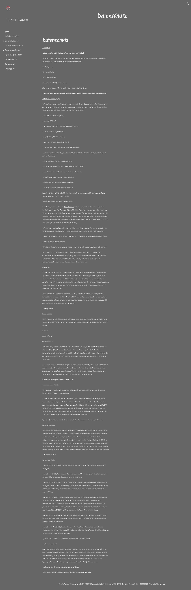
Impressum (71, 88)
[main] (112, 16)
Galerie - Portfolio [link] (12, 36)
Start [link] (7, 31)
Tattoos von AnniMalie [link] (14, 45)
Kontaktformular (69, 207)
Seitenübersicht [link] (11, 59)
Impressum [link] (9, 69)
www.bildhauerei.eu (61, 104)
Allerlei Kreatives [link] (11, 41)
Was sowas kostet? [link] (13, 50)
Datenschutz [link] (10, 64)
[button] (188, 4)
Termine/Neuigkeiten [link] (13, 55)
